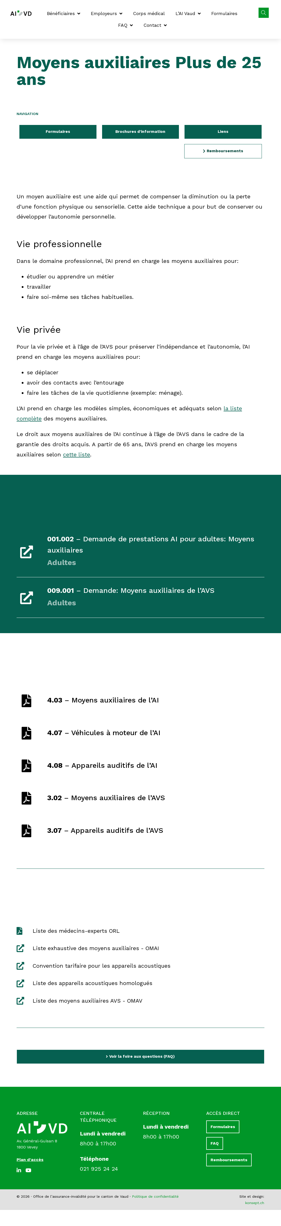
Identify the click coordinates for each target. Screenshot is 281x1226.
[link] (140, 552)
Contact (155, 25)
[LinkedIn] (20, 1186)
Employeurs (106, 13)
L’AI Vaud (188, 13)
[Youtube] (29, 1186)
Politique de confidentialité (155, 1212)
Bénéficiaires (63, 13)
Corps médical (149, 13)
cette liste (77, 455)
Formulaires (224, 13)
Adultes (64, 563)
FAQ (125, 25)
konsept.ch (254, 1219)
